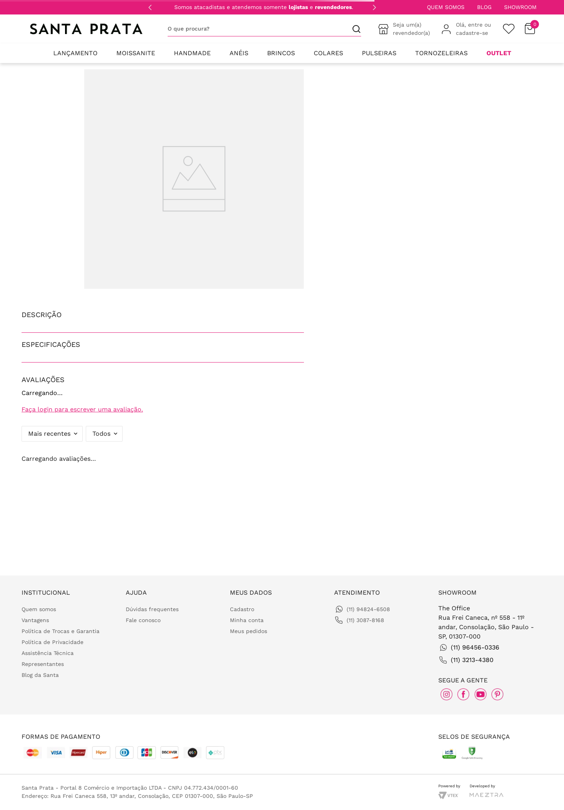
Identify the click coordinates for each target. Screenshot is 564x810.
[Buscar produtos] (353, 29)
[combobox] (264, 29)
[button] (163, 314)
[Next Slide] (374, 7)
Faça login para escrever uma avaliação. (82, 409)
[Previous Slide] (150, 7)
